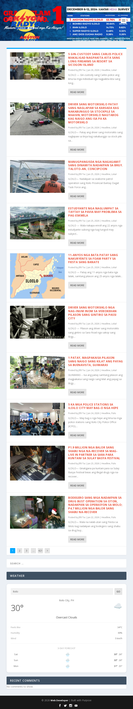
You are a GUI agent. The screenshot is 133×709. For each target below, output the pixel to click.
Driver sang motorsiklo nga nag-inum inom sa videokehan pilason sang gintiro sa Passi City (92, 313)
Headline (105, 70)
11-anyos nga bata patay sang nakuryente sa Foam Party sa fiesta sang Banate (93, 258)
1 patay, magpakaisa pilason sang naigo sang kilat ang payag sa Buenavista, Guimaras (95, 361)
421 (40, 550)
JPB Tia (82, 70)
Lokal (114, 70)
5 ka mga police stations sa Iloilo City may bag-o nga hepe (93, 406)
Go (118, 591)
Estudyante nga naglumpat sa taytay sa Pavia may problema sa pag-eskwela (95, 212)
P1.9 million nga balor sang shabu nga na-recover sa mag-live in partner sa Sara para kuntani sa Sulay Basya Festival (94, 453)
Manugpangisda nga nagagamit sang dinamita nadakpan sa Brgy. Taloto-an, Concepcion (95, 165)
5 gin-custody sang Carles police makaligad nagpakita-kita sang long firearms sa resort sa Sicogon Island (95, 59)
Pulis (113, 413)
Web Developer (59, 700)
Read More (77, 92)
